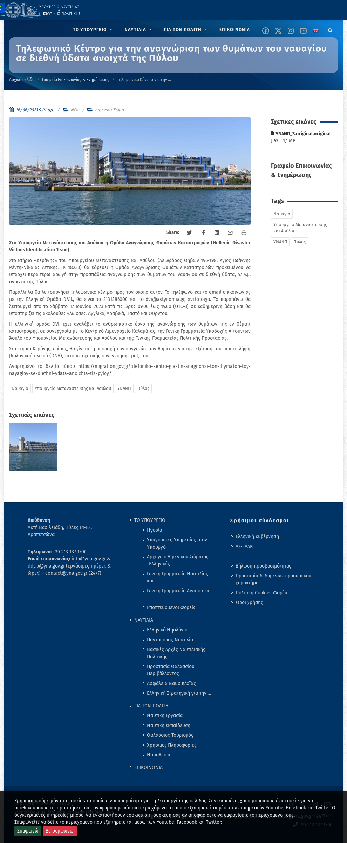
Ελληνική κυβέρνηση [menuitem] (257, 536)
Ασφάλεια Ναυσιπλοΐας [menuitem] (171, 683)
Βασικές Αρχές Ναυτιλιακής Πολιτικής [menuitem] (176, 653)
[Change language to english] (315, 30)
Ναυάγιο (20, 388)
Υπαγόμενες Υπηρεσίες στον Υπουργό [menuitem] (177, 543)
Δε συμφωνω (60, 831)
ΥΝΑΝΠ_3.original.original (301, 134)
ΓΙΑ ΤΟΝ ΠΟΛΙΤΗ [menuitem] (151, 706)
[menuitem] (93, 29)
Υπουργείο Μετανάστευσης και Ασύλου (73, 388)
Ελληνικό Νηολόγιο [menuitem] (167, 630)
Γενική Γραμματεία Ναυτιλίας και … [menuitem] (177, 577)
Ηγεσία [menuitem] (154, 530)
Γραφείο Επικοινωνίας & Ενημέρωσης (75, 79)
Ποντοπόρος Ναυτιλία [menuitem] (170, 640)
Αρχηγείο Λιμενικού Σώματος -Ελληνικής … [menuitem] (177, 560)
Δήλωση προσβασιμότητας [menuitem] (263, 566)
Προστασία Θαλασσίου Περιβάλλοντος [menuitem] (171, 670)
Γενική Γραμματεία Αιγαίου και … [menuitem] (179, 594)
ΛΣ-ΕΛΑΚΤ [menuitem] (245, 546)
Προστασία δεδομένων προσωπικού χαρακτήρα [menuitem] (273, 579)
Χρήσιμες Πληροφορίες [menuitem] (172, 745)
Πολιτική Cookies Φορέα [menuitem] (261, 593)
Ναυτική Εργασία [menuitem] (165, 715)
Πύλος (143, 388)
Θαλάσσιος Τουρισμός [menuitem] (170, 735)
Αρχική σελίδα (22, 79)
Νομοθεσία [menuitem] (158, 755)
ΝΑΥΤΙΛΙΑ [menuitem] (143, 620)
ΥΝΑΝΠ (124, 388)
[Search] (330, 29)
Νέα (74, 109)
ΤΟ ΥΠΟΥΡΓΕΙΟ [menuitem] (149, 520)
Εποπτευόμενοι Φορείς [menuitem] (171, 608)
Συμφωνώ (27, 831)
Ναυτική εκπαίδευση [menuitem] (168, 725)
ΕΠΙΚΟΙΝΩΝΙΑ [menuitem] (148, 767)
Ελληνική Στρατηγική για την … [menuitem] (179, 693)
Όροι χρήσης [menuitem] (249, 602)
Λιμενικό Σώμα (109, 109)
